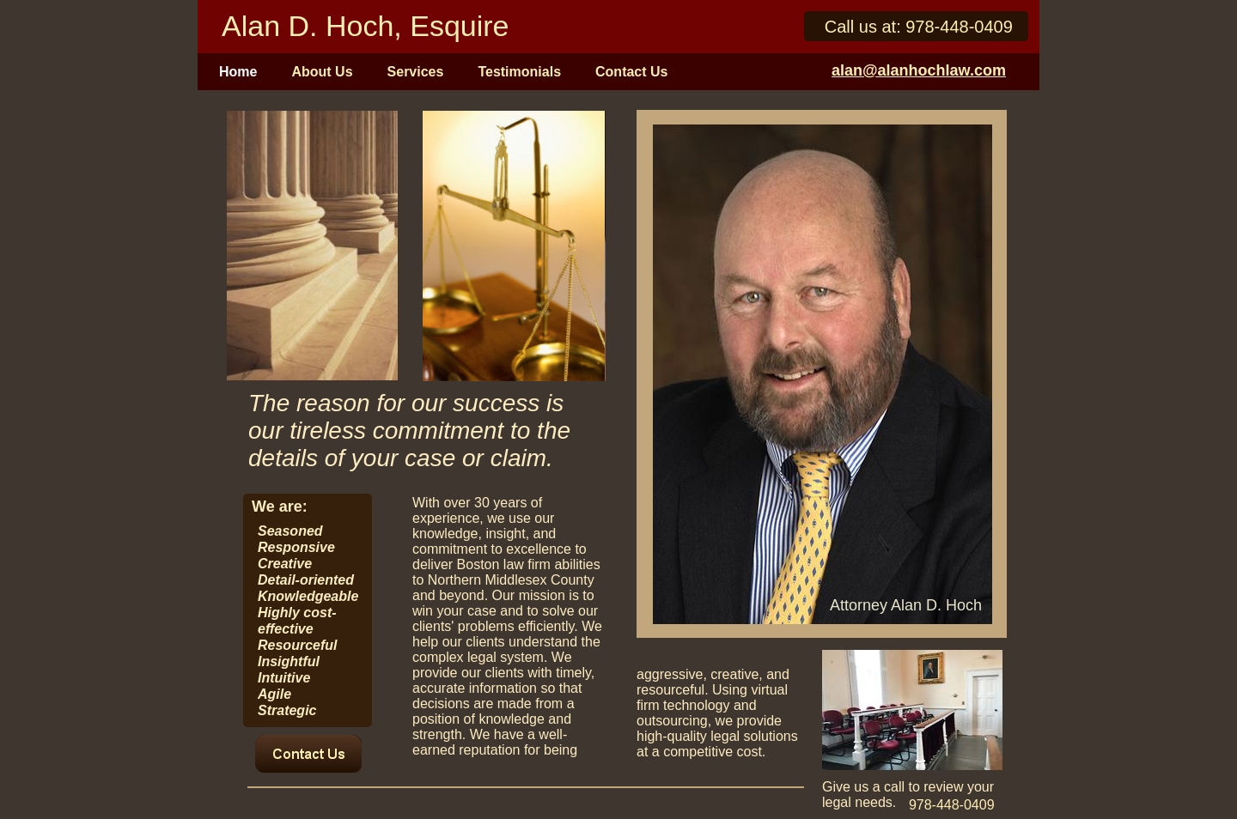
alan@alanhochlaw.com (919, 70)
